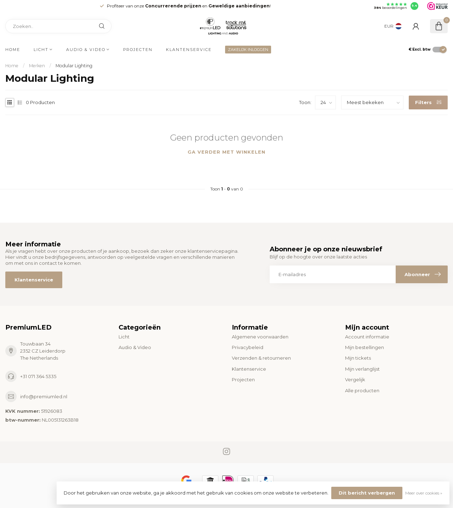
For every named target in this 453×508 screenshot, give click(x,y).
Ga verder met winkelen (226, 152)
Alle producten (362, 390)
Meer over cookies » (423, 493)
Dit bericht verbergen (367, 493)
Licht (41, 49)
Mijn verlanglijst (362, 369)
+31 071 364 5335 (38, 376)
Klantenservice (189, 49)
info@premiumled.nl (43, 396)
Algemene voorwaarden (260, 336)
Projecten (138, 49)
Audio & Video (85, 49)
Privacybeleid (247, 347)
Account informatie (367, 336)
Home (12, 49)
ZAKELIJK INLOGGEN (248, 49)
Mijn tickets (358, 358)
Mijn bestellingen (364, 347)
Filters (428, 102)
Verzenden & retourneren (261, 358)
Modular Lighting (74, 65)
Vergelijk (355, 379)
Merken (37, 65)
